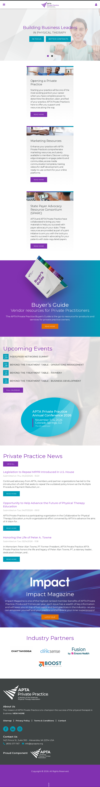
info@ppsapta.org (34, 743)
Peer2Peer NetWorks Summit (29, 356)
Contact (62, 721)
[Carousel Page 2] (52, 56)
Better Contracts (58, 39)
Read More (39, 114)
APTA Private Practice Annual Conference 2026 (51, 413)
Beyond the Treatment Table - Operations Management (47, 364)
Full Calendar (13, 390)
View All (10, 464)
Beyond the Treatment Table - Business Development (45, 381)
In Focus (36, 39)
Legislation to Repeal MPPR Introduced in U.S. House (38, 472)
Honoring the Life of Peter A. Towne (27, 537)
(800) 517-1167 (13, 743)
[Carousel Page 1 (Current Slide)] (48, 56)
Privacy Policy (23, 721)
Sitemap (7, 721)
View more (18, 713)
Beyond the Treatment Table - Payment (36, 373)
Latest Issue (50, 617)
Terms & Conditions (44, 721)
